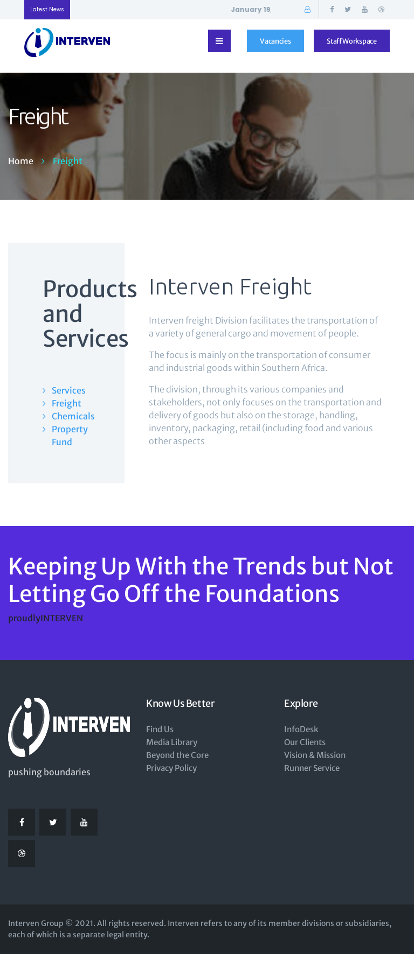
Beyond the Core (177, 755)
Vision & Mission (315, 755)
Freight (66, 403)
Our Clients (305, 742)
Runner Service (312, 768)
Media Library (171, 742)
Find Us (160, 729)
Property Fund (70, 435)
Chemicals (71, 416)
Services (69, 390)
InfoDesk (301, 729)
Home (20, 161)
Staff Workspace (352, 41)
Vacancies (275, 41)
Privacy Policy (171, 768)
